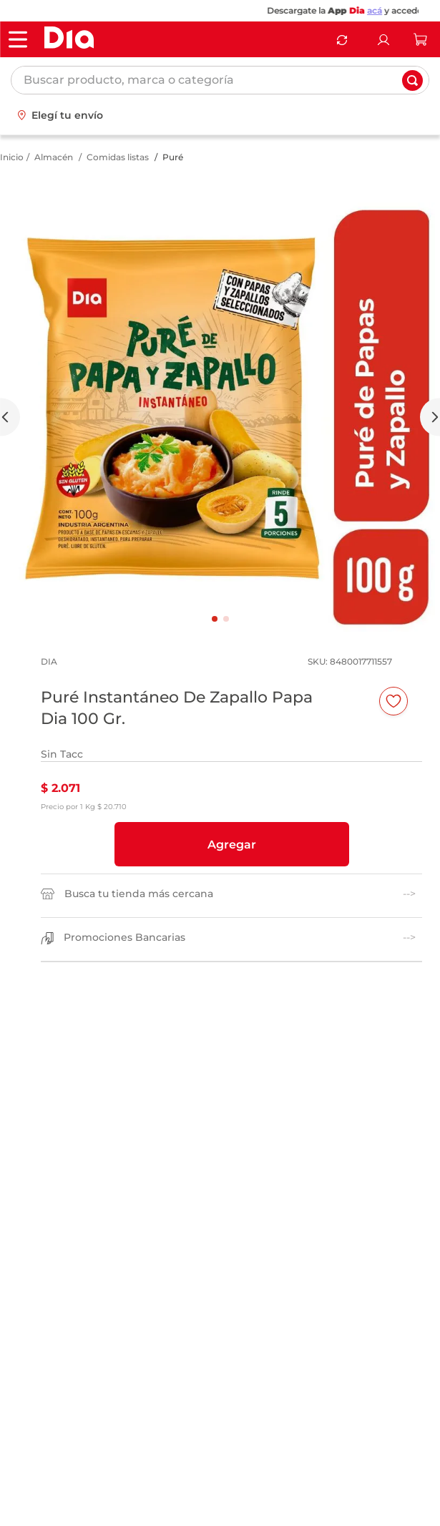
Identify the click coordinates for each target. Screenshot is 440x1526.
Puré (172, 157)
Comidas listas (118, 157)
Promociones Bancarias (124, 937)
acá (388, 10)
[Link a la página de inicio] (12, 157)
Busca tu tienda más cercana (138, 894)
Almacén (53, 157)
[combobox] (220, 80)
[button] (231, 844)
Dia (370, 10)
